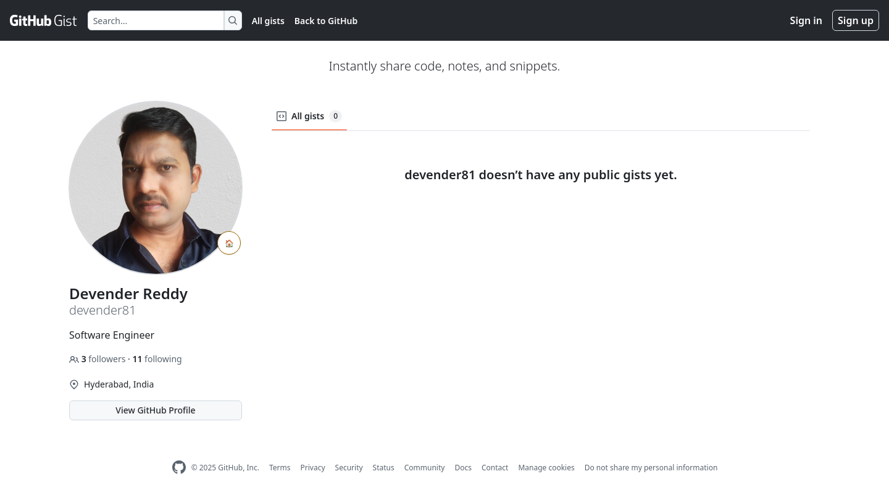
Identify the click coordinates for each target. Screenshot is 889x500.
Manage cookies (546, 467)
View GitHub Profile (155, 410)
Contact (495, 467)
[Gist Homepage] (44, 20)
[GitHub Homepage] (179, 467)
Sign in (806, 20)
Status (383, 467)
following (157, 359)
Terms (280, 467)
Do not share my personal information (651, 467)
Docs (463, 467)
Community (424, 467)
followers (98, 359)
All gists (268, 21)
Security (349, 467)
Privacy (313, 467)
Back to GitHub (325, 21)
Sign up (856, 20)
